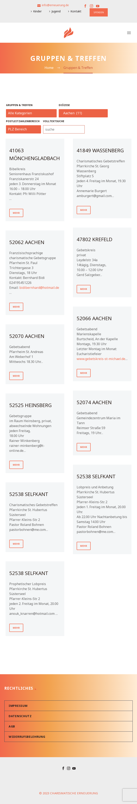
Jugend (56, 11)
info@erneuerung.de (55, 5)
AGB (12, 726)
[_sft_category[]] (31, 113)
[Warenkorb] (8, 32)
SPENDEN (99, 12)
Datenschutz (20, 716)
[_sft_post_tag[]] (23, 129)
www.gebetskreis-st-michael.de (101, 359)
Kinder (37, 11)
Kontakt (75, 11)
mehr (16, 212)
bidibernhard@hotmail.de (39, 287)
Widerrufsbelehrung (27, 737)
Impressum (18, 706)
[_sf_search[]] (64, 129)
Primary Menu (129, 33)
